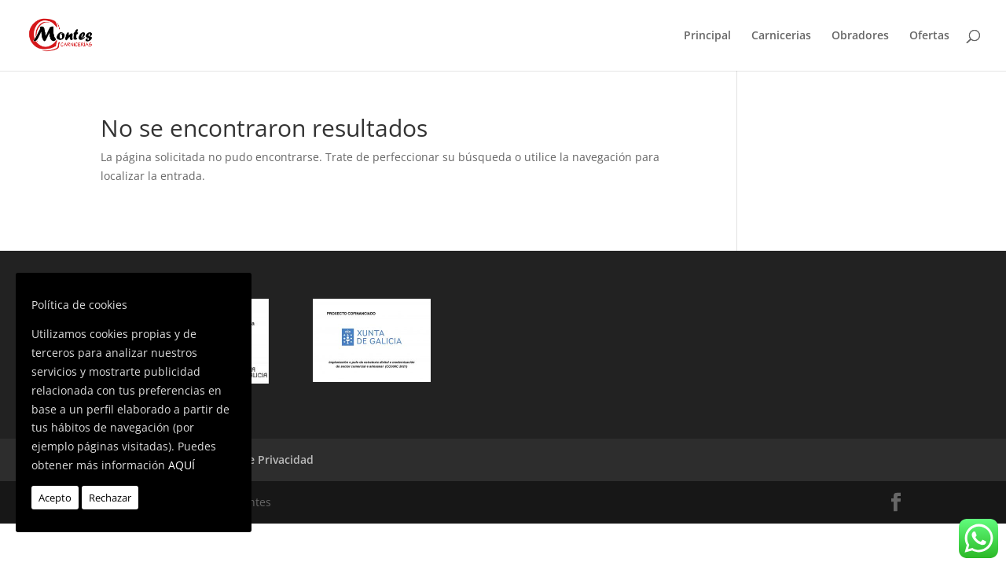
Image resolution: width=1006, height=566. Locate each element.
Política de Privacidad (256, 459)
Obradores (860, 36)
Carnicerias (781, 36)
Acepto (55, 498)
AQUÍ (181, 465)
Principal (707, 36)
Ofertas (929, 36)
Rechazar (110, 498)
